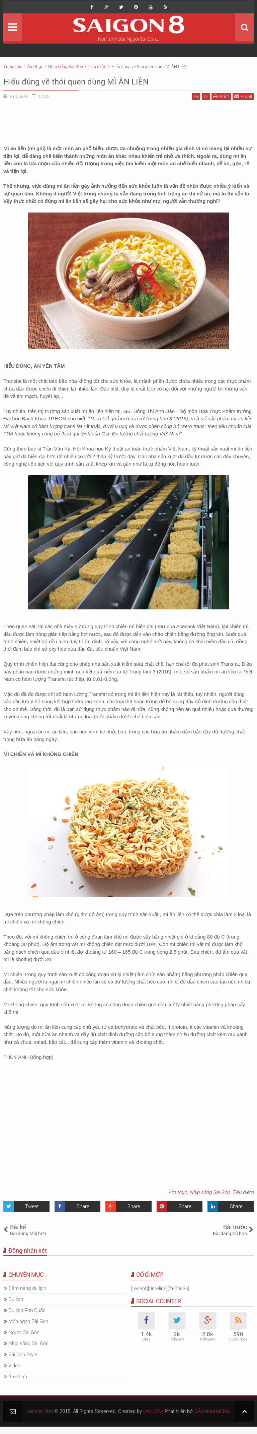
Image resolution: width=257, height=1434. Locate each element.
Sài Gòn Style (22, 1355)
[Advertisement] (128, 120)
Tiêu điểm (243, 1192)
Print (221, 96)
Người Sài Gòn (23, 1332)
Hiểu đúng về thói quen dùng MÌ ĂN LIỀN (100, 80)
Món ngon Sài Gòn (28, 1321)
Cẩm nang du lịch (27, 1288)
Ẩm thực (177, 1192)
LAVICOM (155, 1411)
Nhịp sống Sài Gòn (209, 1192)
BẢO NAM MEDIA (211, 1418)
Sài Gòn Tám (41, 1411)
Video (14, 1366)
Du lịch (15, 1299)
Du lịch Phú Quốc (27, 1310)
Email (243, 96)
